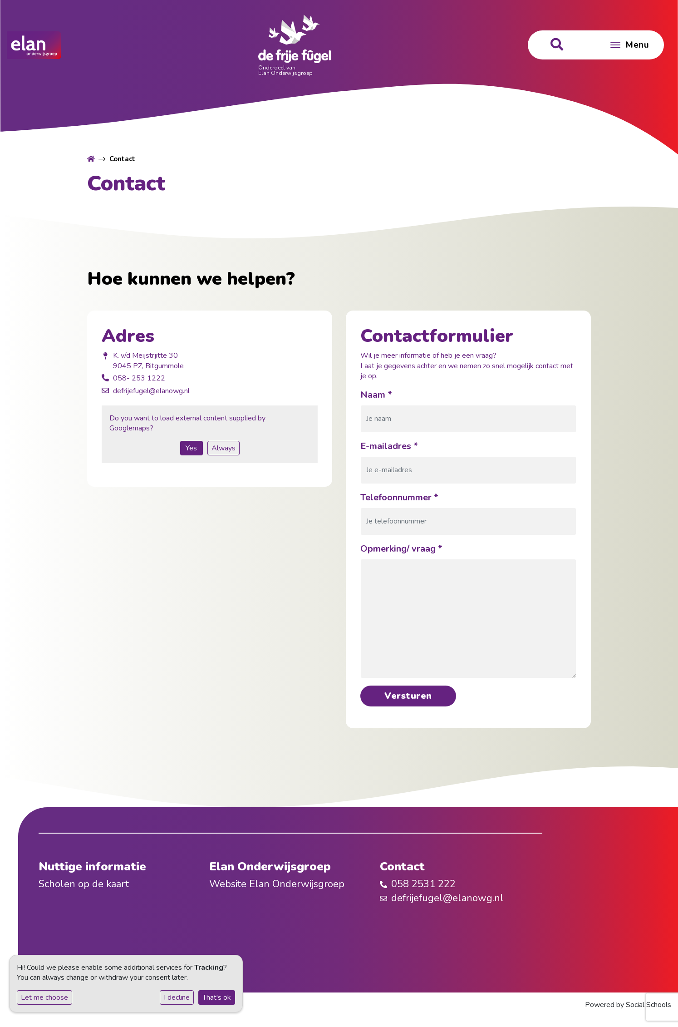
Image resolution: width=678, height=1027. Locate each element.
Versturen (408, 696)
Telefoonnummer (399, 497)
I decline (177, 997)
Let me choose (44, 997)
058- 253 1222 (139, 378)
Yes (191, 448)
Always (223, 448)
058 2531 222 (423, 884)
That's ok (216, 997)
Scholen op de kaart (84, 884)
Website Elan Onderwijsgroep (276, 884)
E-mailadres (389, 446)
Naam (376, 395)
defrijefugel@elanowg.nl (151, 391)
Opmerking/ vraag (401, 549)
